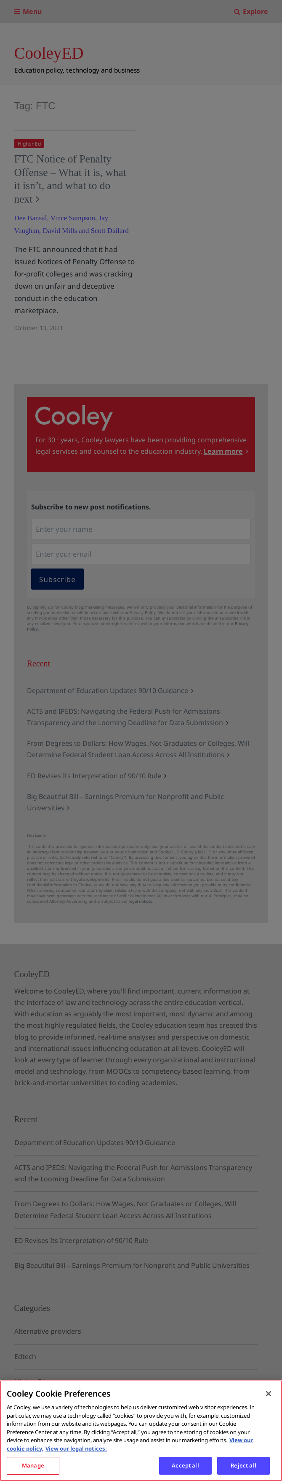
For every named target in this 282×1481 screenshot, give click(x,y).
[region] (141, 1430)
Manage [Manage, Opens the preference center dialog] (33, 1465)
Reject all (243, 1465)
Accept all (185, 1465)
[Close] (268, 1393)
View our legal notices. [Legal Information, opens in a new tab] (76, 1448)
